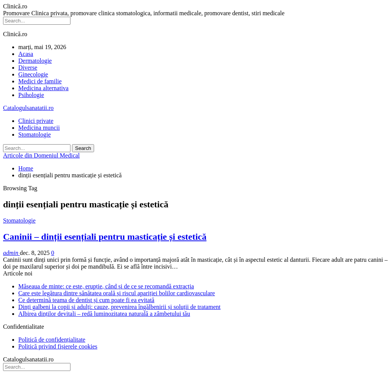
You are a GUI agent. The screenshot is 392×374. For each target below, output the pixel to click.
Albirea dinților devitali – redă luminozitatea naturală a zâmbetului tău (104, 313)
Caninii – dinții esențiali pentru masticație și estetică (104, 237)
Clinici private (35, 121)
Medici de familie (40, 81)
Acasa (25, 54)
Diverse (27, 67)
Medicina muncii (39, 127)
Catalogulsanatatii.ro (28, 108)
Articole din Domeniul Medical (41, 155)
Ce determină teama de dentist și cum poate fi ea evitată (86, 300)
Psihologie (31, 95)
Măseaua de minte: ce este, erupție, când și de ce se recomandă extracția (106, 286)
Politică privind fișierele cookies (58, 346)
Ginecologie (33, 74)
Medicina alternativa (43, 88)
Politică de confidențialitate (51, 339)
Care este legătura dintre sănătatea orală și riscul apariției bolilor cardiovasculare (116, 293)
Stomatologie (34, 134)
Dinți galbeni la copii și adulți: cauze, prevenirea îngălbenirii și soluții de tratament (119, 307)
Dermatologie (35, 60)
